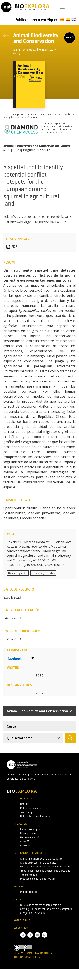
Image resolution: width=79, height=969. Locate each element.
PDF (14, 247)
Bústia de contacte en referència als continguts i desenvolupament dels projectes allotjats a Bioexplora (46, 909)
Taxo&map (26, 812)
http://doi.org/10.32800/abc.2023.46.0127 (38, 222)
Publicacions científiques (36, 19)
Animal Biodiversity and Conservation (35, 38)
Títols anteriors (28, 874)
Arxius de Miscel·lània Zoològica (38, 862)
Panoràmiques (28, 891)
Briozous (25, 845)
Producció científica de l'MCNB (37, 878)
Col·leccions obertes (31, 808)
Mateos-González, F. (35, 217)
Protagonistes (28, 833)
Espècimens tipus (30, 829)
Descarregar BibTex (43, 573)
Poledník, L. (11, 217)
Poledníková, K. (61, 217)
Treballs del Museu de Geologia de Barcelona (45, 870)
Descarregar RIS (17, 573)
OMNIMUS (25, 804)
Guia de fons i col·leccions (35, 816)
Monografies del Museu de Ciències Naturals (45, 866)
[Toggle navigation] (62, 7)
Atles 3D (25, 841)
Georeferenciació (29, 837)
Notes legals (21, 920)
